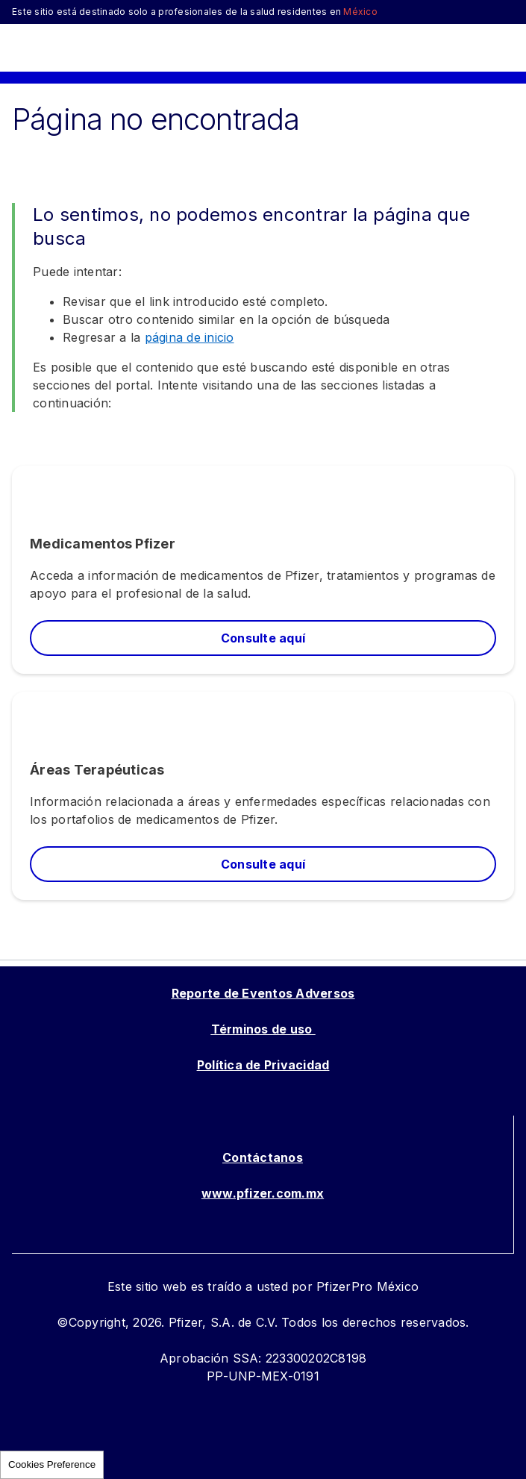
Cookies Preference (52, 1464)
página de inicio (189, 337)
